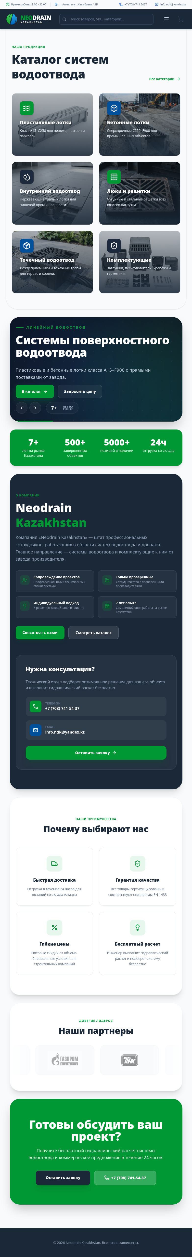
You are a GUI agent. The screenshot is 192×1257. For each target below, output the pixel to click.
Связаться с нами (40, 632)
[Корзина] (180, 19)
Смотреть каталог (94, 632)
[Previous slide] (21, 408)
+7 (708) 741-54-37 (125, 1177)
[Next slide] (35, 408)
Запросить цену (80, 391)
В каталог (35, 391)
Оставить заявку (96, 752)
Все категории (164, 79)
